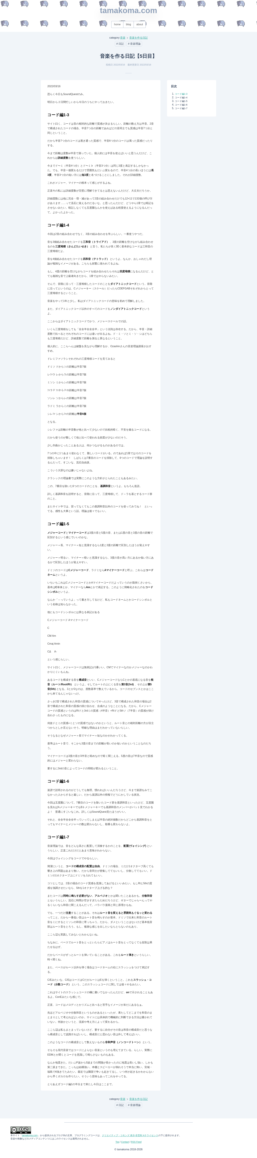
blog (128, 24)
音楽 (122, 37)
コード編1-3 (181, 94)
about (139, 24)
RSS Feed (136, 1142)
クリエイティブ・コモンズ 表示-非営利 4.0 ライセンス (130, 1135)
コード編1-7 (181, 108)
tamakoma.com (128, 10)
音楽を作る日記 (138, 37)
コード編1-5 (181, 101)
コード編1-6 (181, 104)
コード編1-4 (181, 97)
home (117, 24)
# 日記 (120, 43)
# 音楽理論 (134, 43)
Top (117, 1142)
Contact (125, 1142)
